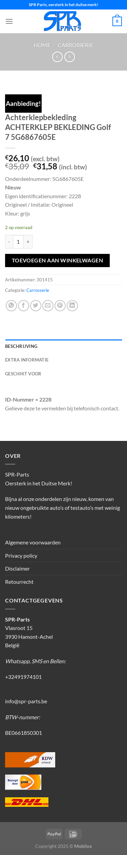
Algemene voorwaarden (33, 542)
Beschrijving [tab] (21, 346)
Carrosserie (75, 45)
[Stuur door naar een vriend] (48, 305)
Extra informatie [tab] (26, 360)
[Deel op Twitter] (35, 305)
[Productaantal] (18, 241)
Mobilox (83, 846)
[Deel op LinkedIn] (72, 305)
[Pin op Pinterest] (60, 305)
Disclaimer (17, 568)
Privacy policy (21, 555)
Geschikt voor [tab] (23, 373)
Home (42, 45)
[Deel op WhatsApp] (11, 305)
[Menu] (9, 21)
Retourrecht (19, 581)
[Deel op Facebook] (23, 305)
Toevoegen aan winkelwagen (57, 260)
